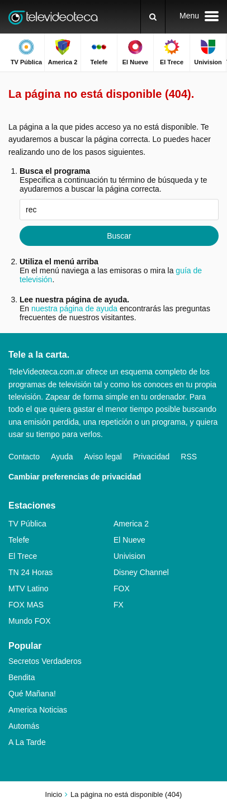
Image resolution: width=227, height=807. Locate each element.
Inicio (53, 794)
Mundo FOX (29, 620)
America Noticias (37, 709)
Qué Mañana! (32, 693)
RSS (189, 456)
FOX (122, 588)
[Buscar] (152, 17)
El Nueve (129, 539)
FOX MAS (26, 604)
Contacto (24, 456)
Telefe (18, 539)
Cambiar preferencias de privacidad (74, 476)
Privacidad (151, 456)
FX (119, 604)
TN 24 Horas (30, 572)
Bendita (21, 677)
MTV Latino (28, 588)
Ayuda (62, 456)
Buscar (119, 235)
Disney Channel (141, 572)
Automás (23, 725)
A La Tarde (27, 742)
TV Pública (27, 523)
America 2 (131, 523)
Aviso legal (103, 456)
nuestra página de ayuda (74, 308)
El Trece (22, 556)
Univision (129, 556)
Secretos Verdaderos (45, 661)
